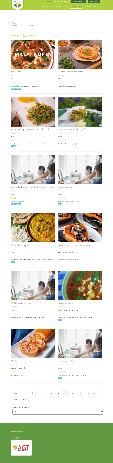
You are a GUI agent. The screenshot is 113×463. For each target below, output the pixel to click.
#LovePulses (49, 2)
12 (73, 393)
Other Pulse (31, 259)
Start (16, 393)
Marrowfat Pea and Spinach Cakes (73, 129)
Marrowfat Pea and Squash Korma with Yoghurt (32, 187)
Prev (24, 393)
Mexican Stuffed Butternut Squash (74, 245)
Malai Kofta (16, 71)
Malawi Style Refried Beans (70, 71)
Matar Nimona (65, 187)
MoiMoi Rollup (18, 360)
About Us (98, 6)
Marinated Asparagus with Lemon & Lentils (30, 129)
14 (88, 393)
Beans (21, 86)
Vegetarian (36, 86)
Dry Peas (61, 144)
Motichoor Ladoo (66, 360)
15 (95, 393)
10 (58, 393)
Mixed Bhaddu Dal (66, 302)
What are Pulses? (51, 6)
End (24, 399)
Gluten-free (15, 86)
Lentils (42, 144)
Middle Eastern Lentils (21, 302)
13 (80, 393)
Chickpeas (43, 259)
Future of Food (65, 6)
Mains (13, 79)
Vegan (68, 86)
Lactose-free (28, 86)
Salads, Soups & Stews (70, 310)
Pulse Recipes (78, 6)
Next (16, 399)
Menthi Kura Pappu (20, 245)
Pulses (17, 5)
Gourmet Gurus (63, 252)
